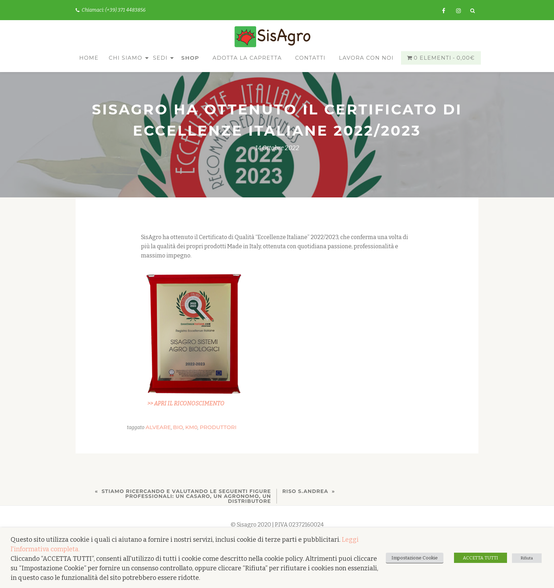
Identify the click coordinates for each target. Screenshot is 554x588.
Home (89, 57)
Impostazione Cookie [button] (414, 557)
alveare (158, 427)
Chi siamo (125, 57)
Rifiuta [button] (527, 558)
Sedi (160, 57)
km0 (191, 427)
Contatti (310, 57)
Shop (190, 57)
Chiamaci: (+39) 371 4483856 (111, 10)
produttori (218, 427)
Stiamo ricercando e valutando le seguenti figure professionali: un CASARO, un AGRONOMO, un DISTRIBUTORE (186, 496)
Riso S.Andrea (305, 491)
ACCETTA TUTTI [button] (480, 557)
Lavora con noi (366, 57)
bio (178, 427)
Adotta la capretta (247, 57)
